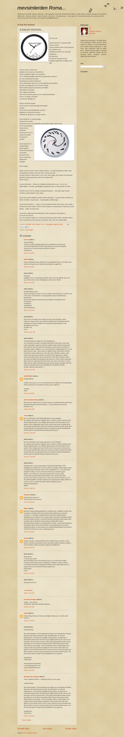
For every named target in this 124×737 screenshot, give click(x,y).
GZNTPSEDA (28, 376)
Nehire (26, 259)
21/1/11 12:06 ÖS (29, 488)
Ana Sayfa (47, 728)
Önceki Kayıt (71, 728)
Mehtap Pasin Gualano (31, 676)
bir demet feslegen (30, 599)
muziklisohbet (28, 590)
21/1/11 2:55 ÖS (29, 502)
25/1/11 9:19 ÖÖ (29, 670)
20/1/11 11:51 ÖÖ (29, 332)
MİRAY (26, 508)
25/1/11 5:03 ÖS (29, 716)
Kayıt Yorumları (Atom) (30, 733)
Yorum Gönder (26, 720)
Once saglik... (29, 230)
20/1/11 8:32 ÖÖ (29, 310)
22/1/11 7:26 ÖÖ (29, 573)
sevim (26, 415)
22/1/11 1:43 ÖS (29, 593)
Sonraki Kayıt (23, 728)
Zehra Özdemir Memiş (31, 400)
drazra (26, 538)
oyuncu (26, 239)
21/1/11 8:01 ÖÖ (29, 409)
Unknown (27, 495)
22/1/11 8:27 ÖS (29, 607)
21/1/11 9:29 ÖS (29, 532)
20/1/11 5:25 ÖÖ (29, 267)
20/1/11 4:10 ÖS (29, 393)
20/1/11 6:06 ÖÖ (29, 282)
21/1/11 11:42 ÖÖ (29, 433)
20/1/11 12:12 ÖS (29, 369)
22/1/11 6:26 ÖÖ (29, 547)
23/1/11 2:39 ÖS (29, 620)
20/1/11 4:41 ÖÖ (29, 253)
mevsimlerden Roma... (41, 8)
